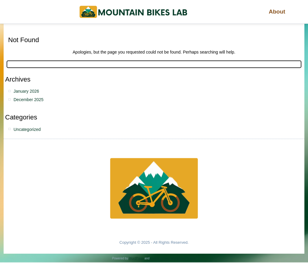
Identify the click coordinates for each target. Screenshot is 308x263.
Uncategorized (27, 129)
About (277, 11)
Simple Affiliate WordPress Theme (173, 258)
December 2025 (29, 99)
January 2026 (26, 91)
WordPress (136, 258)
